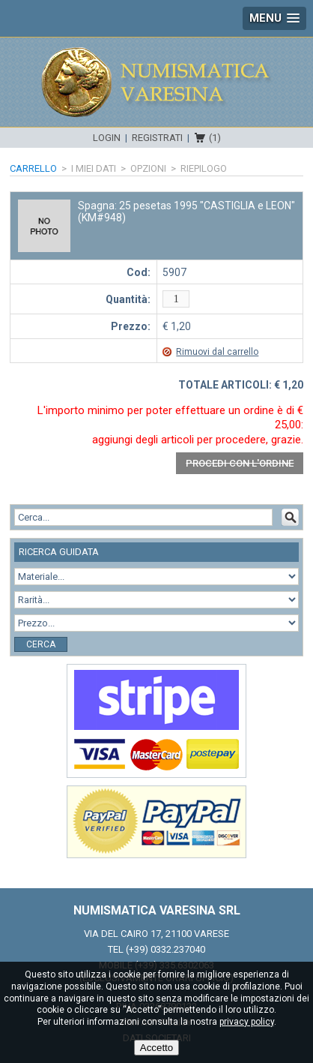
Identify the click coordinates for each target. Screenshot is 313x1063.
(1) (215, 137)
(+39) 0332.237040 (165, 949)
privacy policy (246, 1021)
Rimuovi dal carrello (217, 352)
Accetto (156, 1047)
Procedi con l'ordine (240, 463)
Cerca (40, 644)
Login (107, 137)
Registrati (157, 137)
